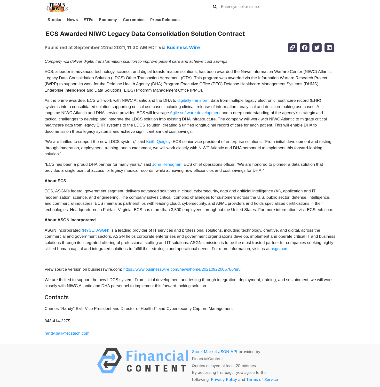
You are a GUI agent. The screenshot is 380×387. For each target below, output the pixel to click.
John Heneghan (166, 164)
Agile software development (195, 113)
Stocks (54, 19)
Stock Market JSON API (214, 351)
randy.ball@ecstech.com (67, 333)
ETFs (88, 19)
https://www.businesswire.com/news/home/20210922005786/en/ (182, 269)
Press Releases (165, 19)
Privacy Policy (224, 379)
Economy (108, 19)
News (72, 19)
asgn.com (280, 248)
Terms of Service (262, 379)
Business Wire (183, 47)
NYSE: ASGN (95, 230)
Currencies (133, 19)
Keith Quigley (158, 141)
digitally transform (193, 100)
